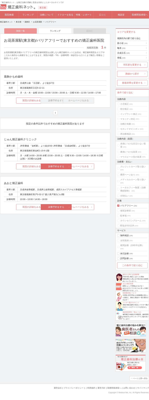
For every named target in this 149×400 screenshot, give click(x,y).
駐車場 (123, 215)
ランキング (28, 14)
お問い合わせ (129, 388)
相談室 (121, 14)
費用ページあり (127, 174)
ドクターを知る (65, 14)
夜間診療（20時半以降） (132, 245)
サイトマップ (143, 388)
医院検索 (9, 14)
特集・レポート (84, 14)
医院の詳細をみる (21, 100)
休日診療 (124, 253)
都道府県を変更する (132, 82)
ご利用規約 (90, 388)
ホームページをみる (89, 166)
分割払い (124, 196)
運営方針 (101, 388)
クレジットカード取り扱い (133, 166)
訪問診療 (124, 258)
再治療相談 (125, 134)
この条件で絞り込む (132, 265)
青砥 (121, 58)
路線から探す (132, 73)
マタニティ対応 (127, 119)
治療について (47, 14)
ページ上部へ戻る (140, 378)
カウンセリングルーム (131, 220)
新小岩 (122, 43)
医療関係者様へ (140, 14)
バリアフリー (126, 205)
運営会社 (58, 388)
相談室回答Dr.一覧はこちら (132, 312)
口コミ (102, 14)
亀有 (121, 48)
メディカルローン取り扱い (133, 179)
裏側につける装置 (128, 152)
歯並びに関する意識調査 (131, 274)
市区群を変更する (132, 64)
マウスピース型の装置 (131, 157)
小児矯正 (124, 104)
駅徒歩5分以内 (127, 225)
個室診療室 (125, 210)
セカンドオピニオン (129, 129)
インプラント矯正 (128, 114)
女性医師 (124, 240)
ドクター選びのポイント (131, 302)
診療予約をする (55, 166)
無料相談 (124, 235)
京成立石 (123, 53)
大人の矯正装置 (128, 283)
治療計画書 (125, 124)
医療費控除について (129, 293)
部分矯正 (124, 109)
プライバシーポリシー (73, 388)
